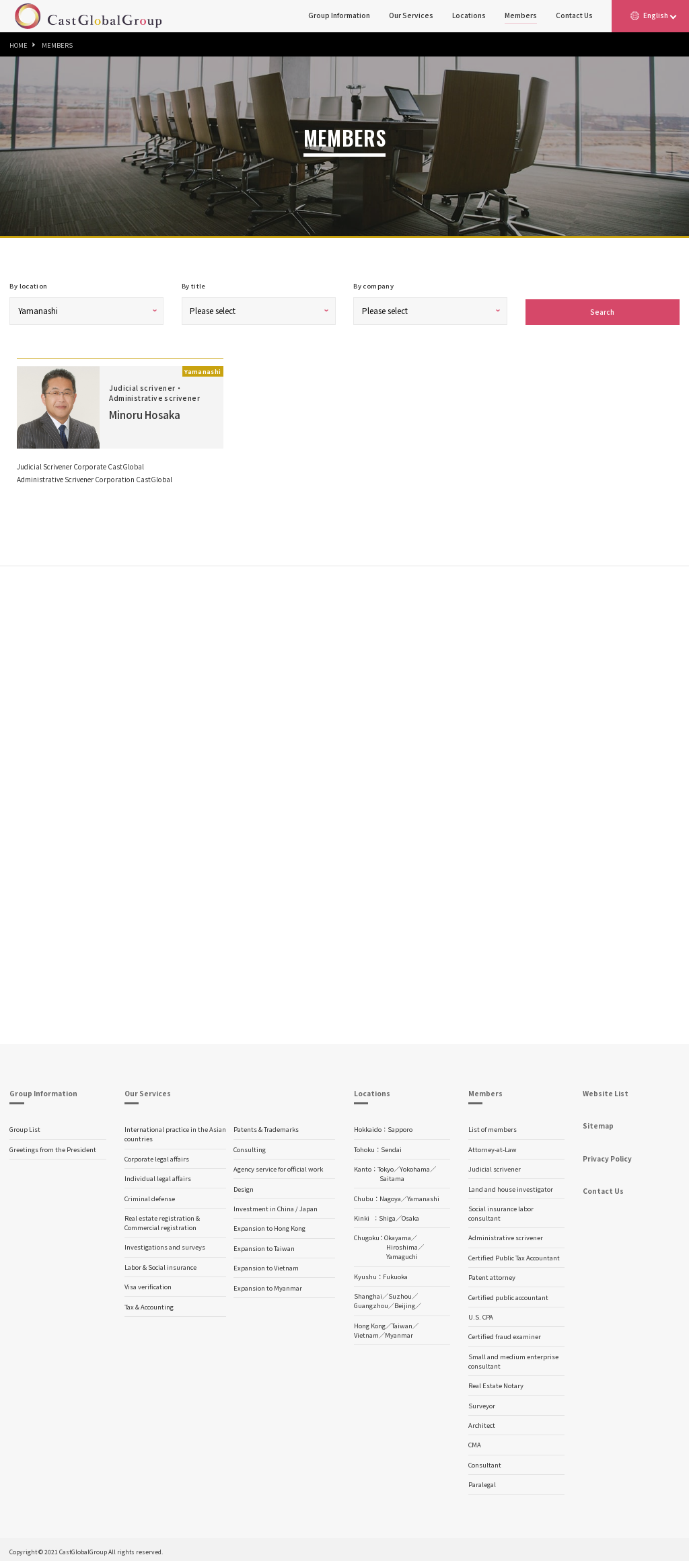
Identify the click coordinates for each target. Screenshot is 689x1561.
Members (521, 15)
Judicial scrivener (494, 1166)
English (655, 15)
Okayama (397, 1235)
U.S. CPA (480, 1314)
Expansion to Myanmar (267, 1285)
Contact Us (574, 15)
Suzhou (400, 1293)
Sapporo (400, 1126)
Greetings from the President (52, 1146)
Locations (469, 15)
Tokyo (385, 1166)
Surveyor (481, 1403)
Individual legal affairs (157, 1175)
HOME (18, 45)
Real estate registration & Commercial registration (162, 1220)
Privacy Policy (607, 1156)
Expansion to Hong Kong (269, 1225)
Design (243, 1186)
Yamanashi (423, 1196)
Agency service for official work (278, 1166)
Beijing (404, 1302)
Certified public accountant (508, 1294)
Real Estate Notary (495, 1382)
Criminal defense (149, 1196)
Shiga (387, 1215)
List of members (492, 1126)
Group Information (339, 15)
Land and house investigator (510, 1186)
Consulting (249, 1146)
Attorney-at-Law (492, 1146)
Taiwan (402, 1323)
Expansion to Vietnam (266, 1265)
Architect (481, 1422)
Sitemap (598, 1123)
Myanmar (399, 1332)
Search (602, 309)
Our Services (411, 15)
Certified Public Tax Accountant (514, 1255)
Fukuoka (395, 1274)
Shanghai (368, 1293)
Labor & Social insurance (160, 1264)
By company (373, 286)
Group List (24, 1126)
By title (194, 286)
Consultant (484, 1462)
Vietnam (366, 1332)
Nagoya (390, 1196)
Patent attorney (491, 1274)
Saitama (391, 1175)
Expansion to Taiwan (264, 1245)
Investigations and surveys (164, 1244)
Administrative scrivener (505, 1235)
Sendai (391, 1146)
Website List (605, 1091)
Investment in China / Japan (275, 1206)
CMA (474, 1442)
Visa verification (148, 1284)
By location (28, 286)
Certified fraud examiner (504, 1333)
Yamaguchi (402, 1253)
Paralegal (482, 1481)
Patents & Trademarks (266, 1126)
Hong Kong (370, 1323)
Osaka (410, 1215)
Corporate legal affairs (156, 1156)
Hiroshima (402, 1244)
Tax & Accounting (149, 1304)
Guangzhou (371, 1302)
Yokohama (415, 1166)
